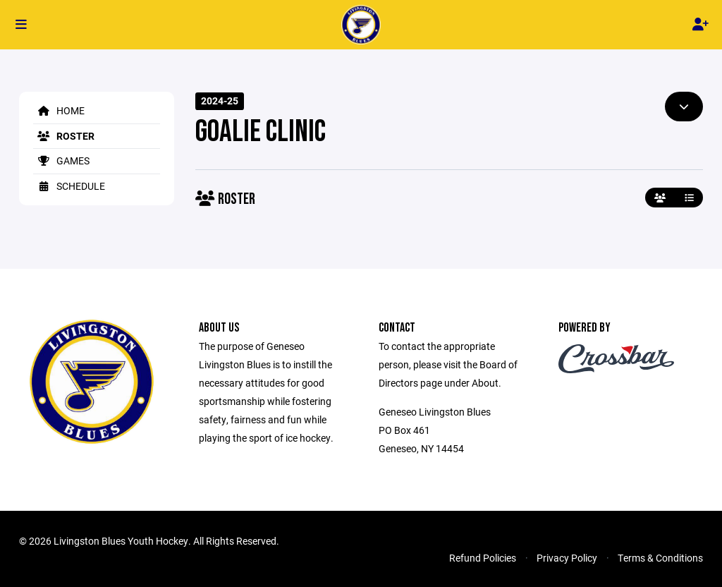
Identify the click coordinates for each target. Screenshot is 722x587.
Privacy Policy (567, 557)
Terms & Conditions (660, 557)
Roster (63, 136)
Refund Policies (482, 557)
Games (61, 160)
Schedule (69, 186)
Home (59, 110)
